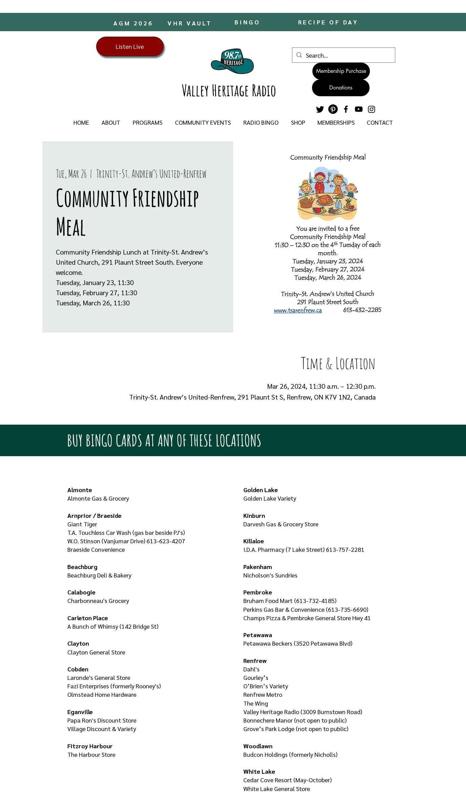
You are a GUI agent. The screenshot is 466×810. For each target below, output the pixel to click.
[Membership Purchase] (341, 71)
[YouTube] (358, 109)
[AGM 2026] (134, 22)
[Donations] (341, 87)
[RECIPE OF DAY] (329, 21)
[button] (111, 122)
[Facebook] (346, 109)
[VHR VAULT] (190, 22)
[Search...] (343, 55)
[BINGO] (248, 21)
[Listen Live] (130, 46)
